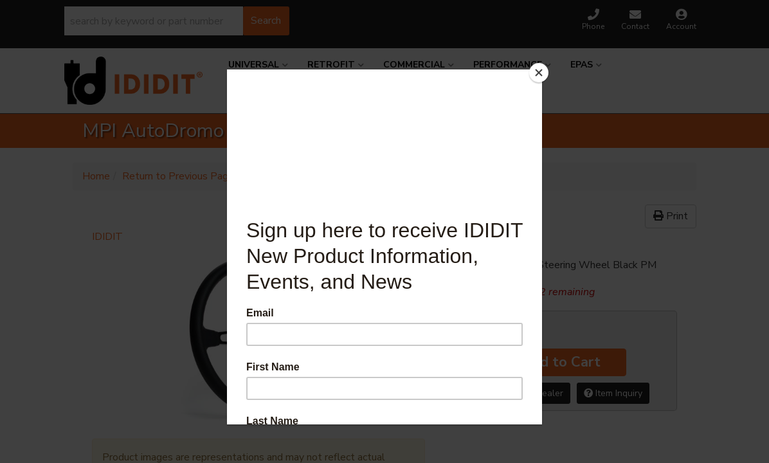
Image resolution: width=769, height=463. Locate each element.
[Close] (538, 72)
